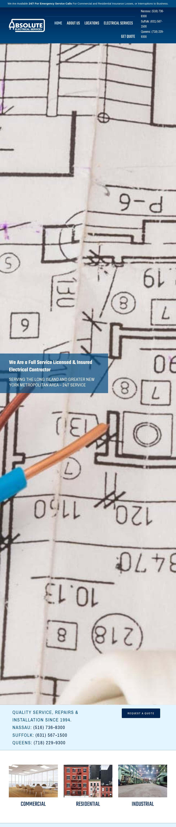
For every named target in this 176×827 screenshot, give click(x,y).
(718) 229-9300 (50, 742)
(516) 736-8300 (49, 727)
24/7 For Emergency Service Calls (50, 3)
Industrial (143, 804)
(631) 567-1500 (51, 735)
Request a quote (141, 713)
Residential (88, 804)
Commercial (33, 804)
